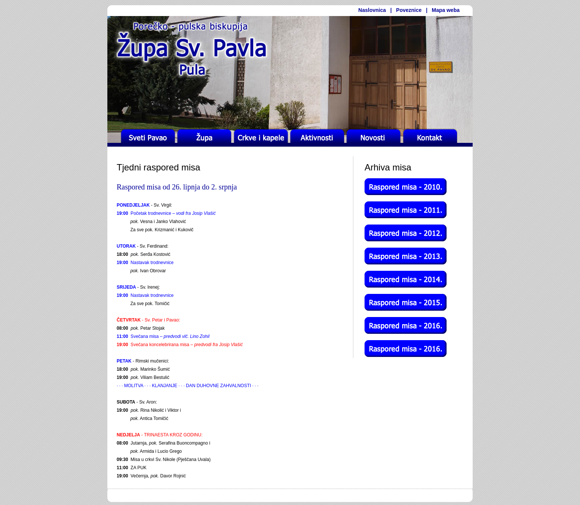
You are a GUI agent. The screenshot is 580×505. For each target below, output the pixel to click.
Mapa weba (446, 10)
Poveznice (409, 10)
